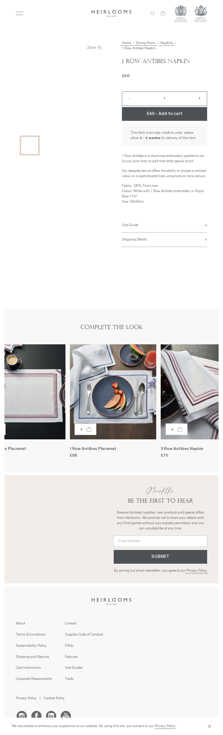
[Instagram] (22, 682)
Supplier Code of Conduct (133, 634)
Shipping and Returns (81, 623)
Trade (167, 646)
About (20, 623)
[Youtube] (66, 682)
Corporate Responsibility (83, 646)
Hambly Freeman (117, 717)
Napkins (166, 43)
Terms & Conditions (31, 634)
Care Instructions (77, 634)
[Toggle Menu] (19, 13)
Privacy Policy (197, 571)
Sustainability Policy (31, 646)
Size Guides (171, 634)
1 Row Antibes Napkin (139, 48)
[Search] (152, 13)
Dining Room (146, 43)
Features (169, 623)
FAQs (118, 646)
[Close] (209, 726)
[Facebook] (36, 682)
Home (126, 43)
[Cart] (163, 13)
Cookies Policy (54, 665)
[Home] (111, 13)
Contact (119, 623)
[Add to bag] (85, 429)
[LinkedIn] (51, 682)
